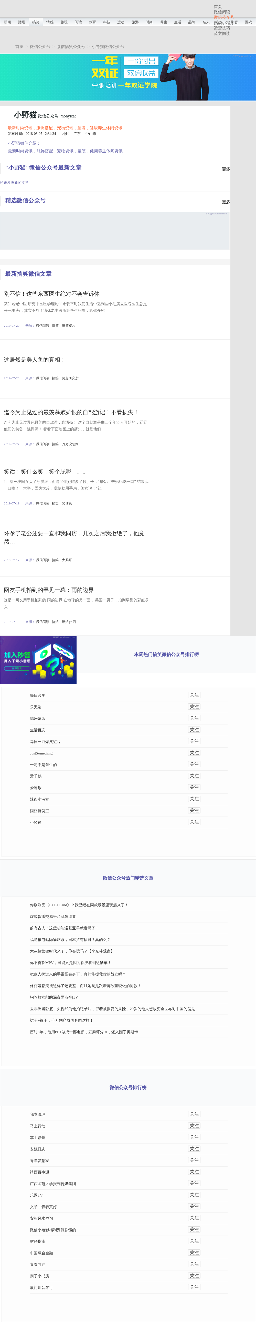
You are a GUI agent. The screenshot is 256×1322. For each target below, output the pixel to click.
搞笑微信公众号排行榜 (176, 654)
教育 (92, 22)
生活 (177, 22)
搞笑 (35, 22)
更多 (226, 169)
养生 (163, 22)
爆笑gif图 (69, 622)
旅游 (135, 22)
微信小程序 (224, 23)
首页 (218, 6)
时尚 (149, 22)
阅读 (78, 22)
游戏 (248, 22)
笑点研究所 (70, 378)
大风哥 (67, 560)
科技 (106, 22)
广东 (77, 134)
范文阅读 (222, 33)
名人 (206, 22)
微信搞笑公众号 (71, 46)
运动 (120, 22)
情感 (50, 22)
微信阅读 (222, 12)
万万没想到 (70, 444)
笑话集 (67, 503)
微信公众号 (224, 17)
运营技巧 (222, 28)
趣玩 (64, 22)
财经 (21, 22)
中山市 (91, 134)
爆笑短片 (68, 325)
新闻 (7, 22)
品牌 (191, 22)
